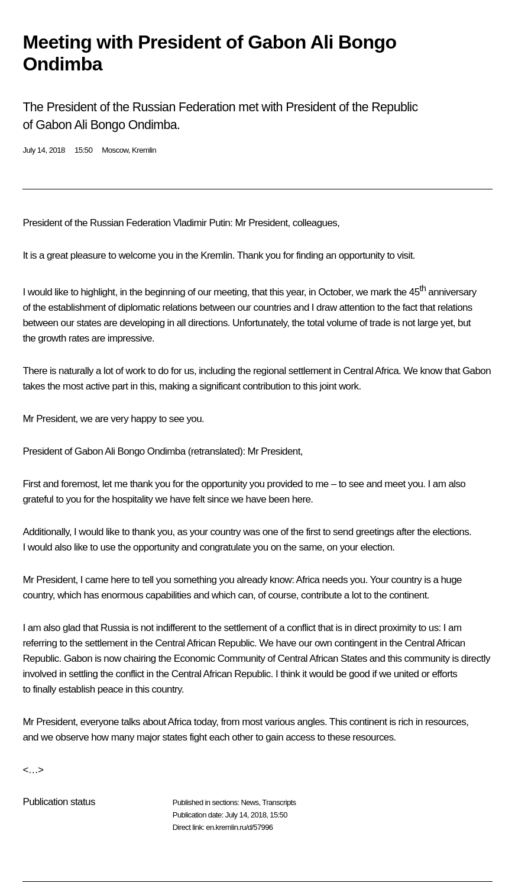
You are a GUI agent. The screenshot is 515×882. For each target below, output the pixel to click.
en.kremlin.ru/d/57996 (239, 827)
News (249, 802)
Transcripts (279, 802)
